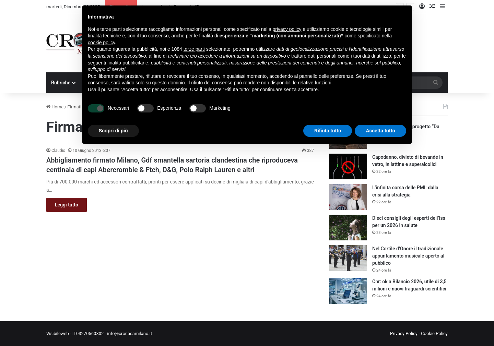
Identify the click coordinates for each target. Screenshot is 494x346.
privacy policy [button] (287, 29)
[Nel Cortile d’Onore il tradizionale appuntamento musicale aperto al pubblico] (348, 258)
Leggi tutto (66, 204)
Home (54, 106)
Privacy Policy (403, 333)
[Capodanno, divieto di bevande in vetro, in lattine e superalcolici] (348, 166)
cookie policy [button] (101, 42)
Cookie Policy (434, 333)
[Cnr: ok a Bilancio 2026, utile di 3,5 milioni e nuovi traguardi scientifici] (348, 291)
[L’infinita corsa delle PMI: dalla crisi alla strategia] (348, 197)
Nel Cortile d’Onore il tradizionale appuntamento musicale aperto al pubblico (408, 256)
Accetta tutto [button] (380, 130)
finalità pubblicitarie (127, 62)
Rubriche (60, 82)
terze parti (194, 49)
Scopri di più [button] (113, 130)
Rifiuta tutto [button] (327, 130)
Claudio (58, 150)
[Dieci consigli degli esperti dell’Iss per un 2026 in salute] (348, 227)
